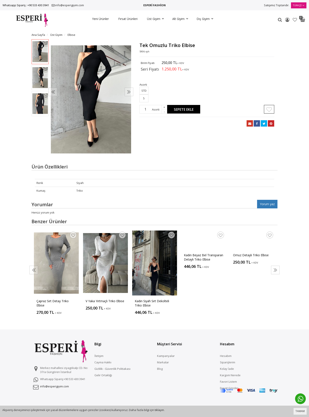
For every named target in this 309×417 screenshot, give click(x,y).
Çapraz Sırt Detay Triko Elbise (52, 303)
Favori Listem (228, 382)
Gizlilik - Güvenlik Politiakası (112, 369)
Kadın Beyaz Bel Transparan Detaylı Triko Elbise (203, 257)
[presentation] (53, 92)
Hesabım (226, 356)
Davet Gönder (229, 388)
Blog (160, 369)
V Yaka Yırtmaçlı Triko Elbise (105, 301)
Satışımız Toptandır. (276, 5)
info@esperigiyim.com (69, 5)
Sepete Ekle (184, 109)
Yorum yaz (267, 204)
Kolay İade (227, 369)
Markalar (163, 362)
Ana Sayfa (38, 35)
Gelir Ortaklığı (103, 375)
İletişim (98, 356)
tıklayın (159, 410)
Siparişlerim (227, 362)
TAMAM (300, 411)
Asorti (155, 109)
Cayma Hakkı (102, 362)
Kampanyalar (166, 356)
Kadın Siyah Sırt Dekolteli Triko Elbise (152, 303)
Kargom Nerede (230, 375)
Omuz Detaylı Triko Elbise (251, 255)
